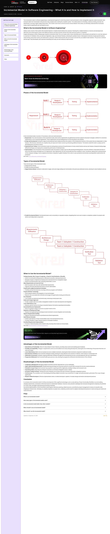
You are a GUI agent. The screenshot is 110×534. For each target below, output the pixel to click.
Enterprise (56, 2)
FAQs (5, 59)
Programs (32, 2)
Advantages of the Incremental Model (10, 45)
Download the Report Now (32, 337)
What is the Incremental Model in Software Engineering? (10, 25)
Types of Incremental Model (10, 35)
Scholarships (85, 2)
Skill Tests (49, 2)
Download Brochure (31, 85)
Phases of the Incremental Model (10, 30)
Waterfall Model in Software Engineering (38, 325)
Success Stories (69, 2)
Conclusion (6, 55)
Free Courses (94, 2)
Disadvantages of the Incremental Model (8, 50)
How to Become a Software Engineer (37, 156)
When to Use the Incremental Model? (10, 39)
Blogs (62, 2)
